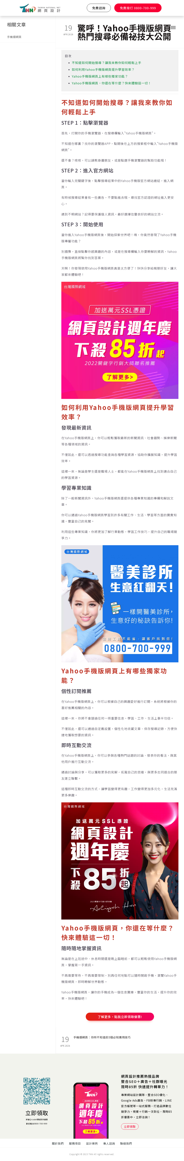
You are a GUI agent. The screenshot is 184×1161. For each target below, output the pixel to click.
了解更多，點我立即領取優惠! (120, 1016)
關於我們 (58, 1143)
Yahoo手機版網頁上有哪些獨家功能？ (100, 76)
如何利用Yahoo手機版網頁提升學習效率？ (103, 69)
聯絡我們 (126, 1143)
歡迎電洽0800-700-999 (36, 1123)
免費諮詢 (98, 8)
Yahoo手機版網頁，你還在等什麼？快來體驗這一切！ (111, 83)
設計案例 (92, 1143)
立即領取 (36, 1113)
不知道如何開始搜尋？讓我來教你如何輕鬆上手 (106, 62)
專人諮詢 (109, 1143)
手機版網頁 (14, 37)
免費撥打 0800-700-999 (138, 8)
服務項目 (75, 1143)
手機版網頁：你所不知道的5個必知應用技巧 (102, 1037)
